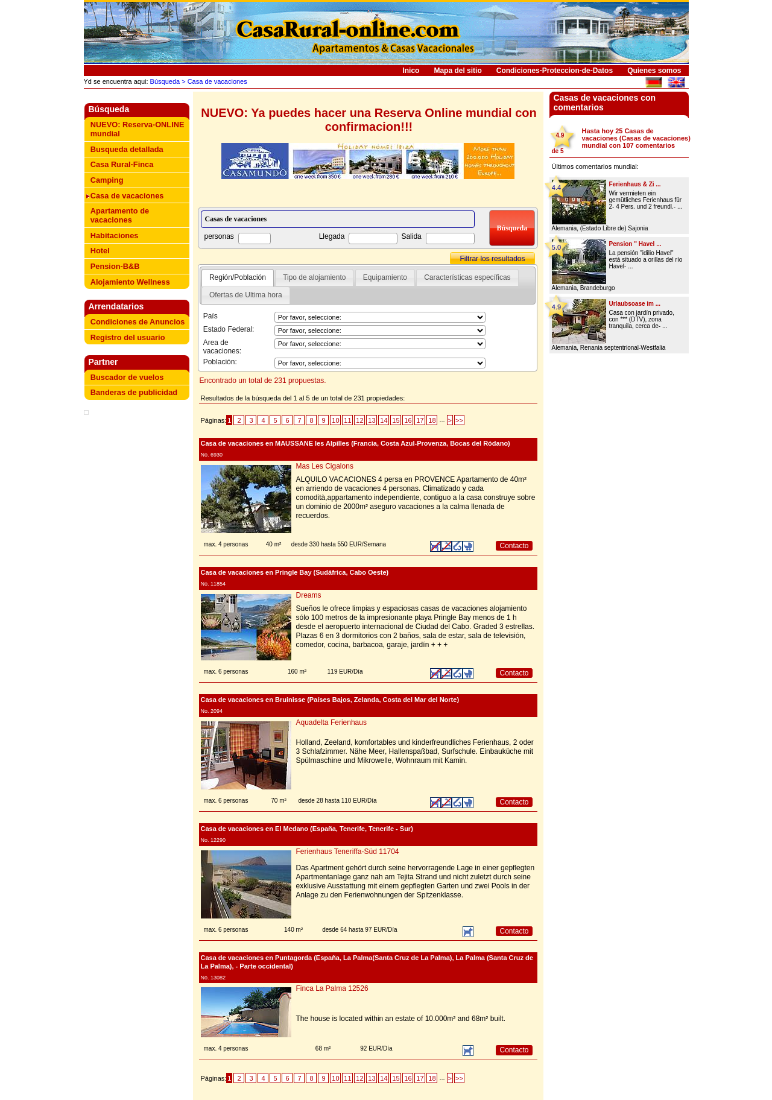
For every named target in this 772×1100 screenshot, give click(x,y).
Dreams (308, 595)
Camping (107, 180)
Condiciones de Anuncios (137, 321)
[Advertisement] (139, 437)
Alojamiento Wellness (130, 281)
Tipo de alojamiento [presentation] (314, 277)
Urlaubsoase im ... (635, 303)
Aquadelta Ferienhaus (331, 722)
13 (371, 420)
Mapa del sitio (457, 70)
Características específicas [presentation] (467, 277)
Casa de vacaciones (127, 195)
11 (347, 420)
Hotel (100, 250)
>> (459, 420)
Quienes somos (654, 70)
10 (335, 420)
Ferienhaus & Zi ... (635, 184)
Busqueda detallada (126, 149)
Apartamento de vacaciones (119, 215)
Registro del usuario (127, 337)
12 (359, 420)
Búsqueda (164, 81)
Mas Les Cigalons (324, 466)
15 (395, 420)
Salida (411, 236)
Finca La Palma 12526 (332, 988)
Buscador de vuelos (127, 377)
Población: (220, 362)
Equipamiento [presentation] (385, 277)
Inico (410, 70)
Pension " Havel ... (635, 244)
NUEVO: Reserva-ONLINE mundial (137, 129)
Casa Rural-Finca (122, 164)
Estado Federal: (229, 329)
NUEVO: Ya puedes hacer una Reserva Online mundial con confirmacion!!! (368, 119)
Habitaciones (114, 235)
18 (431, 420)
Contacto (513, 546)
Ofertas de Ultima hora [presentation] (245, 295)
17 (419, 420)
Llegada (332, 236)
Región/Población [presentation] (237, 277)
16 (407, 420)
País (210, 316)
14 (383, 420)
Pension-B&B (115, 266)
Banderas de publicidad (133, 392)
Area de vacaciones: (222, 346)
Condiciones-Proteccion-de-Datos (554, 70)
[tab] (237, 278)
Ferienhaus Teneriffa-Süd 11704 (347, 851)
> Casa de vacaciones (213, 81)
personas (219, 236)
